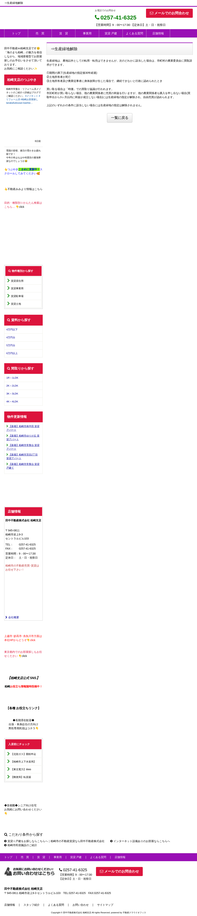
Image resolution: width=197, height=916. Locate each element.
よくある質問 (134, 33)
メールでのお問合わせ (169, 13)
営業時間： (12, 553)
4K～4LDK (12, 401)
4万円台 (10, 337)
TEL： (9, 544)
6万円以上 (12, 353)
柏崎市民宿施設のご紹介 (20, 845)
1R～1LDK (12, 377)
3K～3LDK (12, 393)
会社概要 (12, 617)
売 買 (40, 33)
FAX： (9, 548)
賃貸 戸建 (111, 33)
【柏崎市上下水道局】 (23, 761)
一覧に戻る (119, 118)
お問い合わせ (81, 904)
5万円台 (10, 345)
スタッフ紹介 (31, 904)
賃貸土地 (16, 303)
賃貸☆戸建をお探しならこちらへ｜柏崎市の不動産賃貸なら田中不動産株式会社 (54, 841)
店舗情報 (158, 33)
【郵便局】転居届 (21, 777)
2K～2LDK (12, 385)
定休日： (10, 557)
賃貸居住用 (17, 280)
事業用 (87, 33)
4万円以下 (12, 329)
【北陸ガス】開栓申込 (23, 754)
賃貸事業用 (17, 288)
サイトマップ (105, 904)
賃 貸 (63, 33)
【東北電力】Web (21, 769)
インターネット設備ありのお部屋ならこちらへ (140, 841)
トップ (16, 33)
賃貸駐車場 (17, 296)
